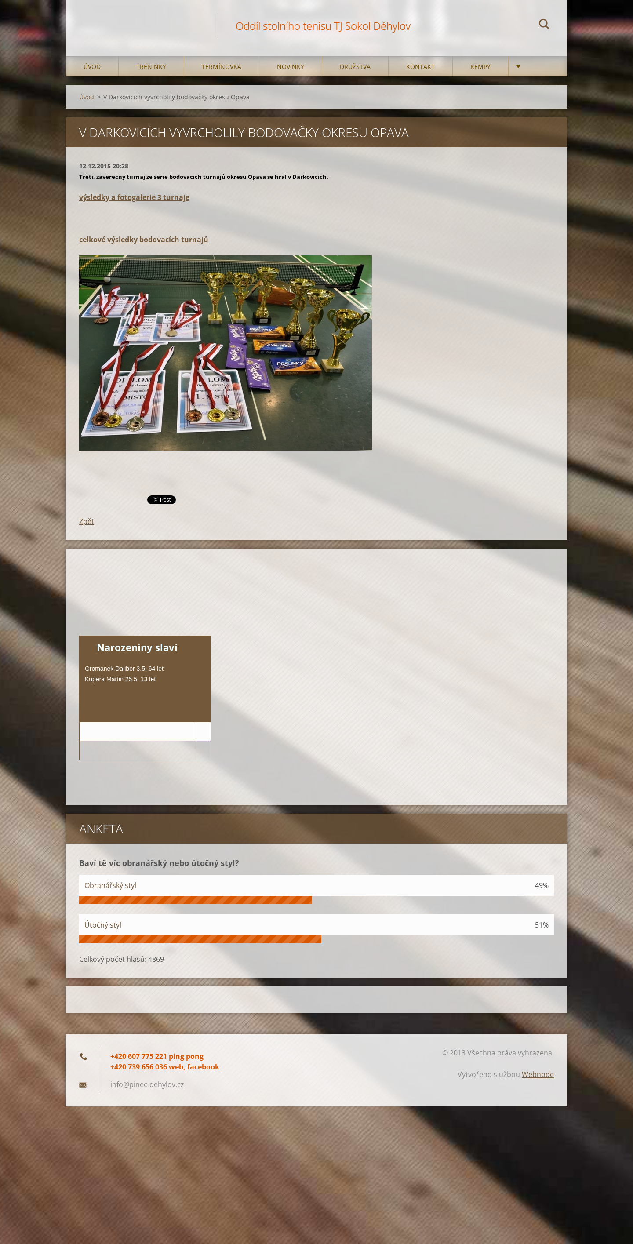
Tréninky (151, 66)
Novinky (290, 66)
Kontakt (420, 66)
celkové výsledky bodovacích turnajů (143, 239)
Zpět (86, 521)
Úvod (92, 66)
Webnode (538, 1074)
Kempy (480, 66)
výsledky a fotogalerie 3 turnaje (134, 197)
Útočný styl (102, 925)
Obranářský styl (110, 885)
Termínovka (221, 66)
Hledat (544, 25)
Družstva (355, 66)
